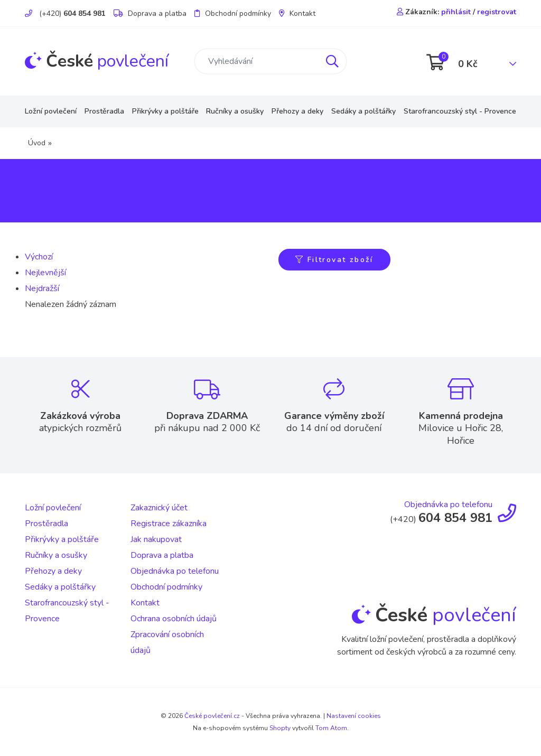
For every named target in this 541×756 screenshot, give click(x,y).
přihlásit (456, 12)
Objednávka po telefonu (174, 571)
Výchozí (39, 257)
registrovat (496, 12)
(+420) (65, 13)
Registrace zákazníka (168, 523)
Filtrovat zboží (334, 260)
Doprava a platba (150, 13)
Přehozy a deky (297, 111)
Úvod (36, 143)
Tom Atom (331, 728)
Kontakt (297, 13)
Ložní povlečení (51, 111)
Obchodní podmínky (232, 13)
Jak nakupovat (156, 539)
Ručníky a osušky (235, 111)
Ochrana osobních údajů (173, 618)
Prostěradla (104, 111)
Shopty (280, 728)
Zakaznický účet (159, 508)
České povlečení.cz (212, 716)
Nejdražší (42, 288)
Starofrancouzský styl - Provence (460, 111)
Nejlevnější (45, 272)
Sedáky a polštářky (363, 111)
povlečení (97, 61)
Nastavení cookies (354, 716)
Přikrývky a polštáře (165, 111)
